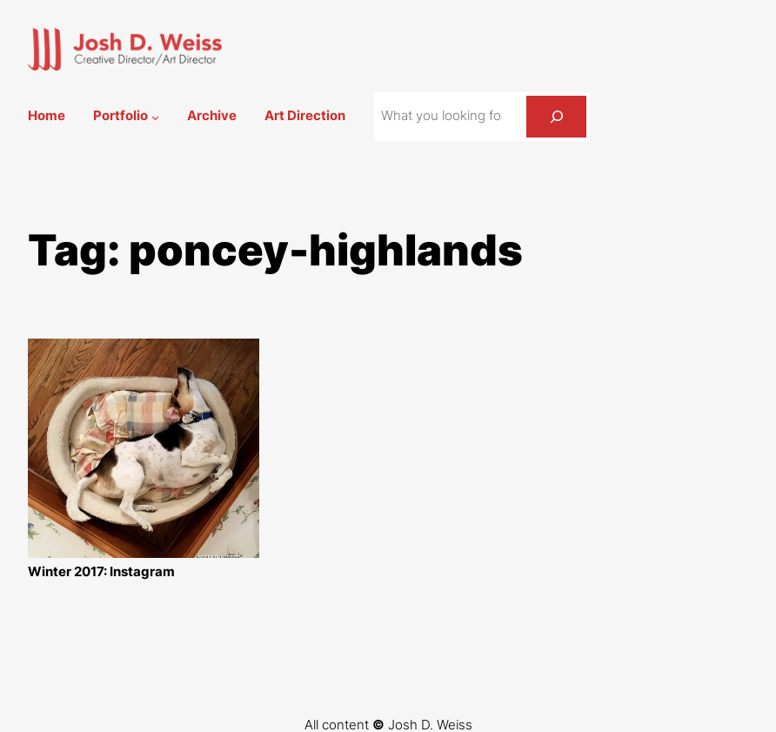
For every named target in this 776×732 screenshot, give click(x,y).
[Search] (556, 117)
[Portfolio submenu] (155, 116)
